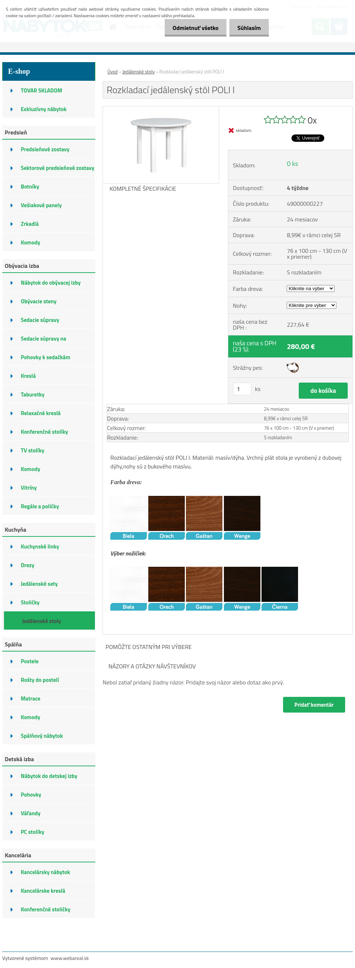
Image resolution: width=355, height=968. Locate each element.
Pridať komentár (313, 705)
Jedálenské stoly (138, 71)
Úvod (112, 71)
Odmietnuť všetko (192, 27)
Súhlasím (248, 27)
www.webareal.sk (70, 958)
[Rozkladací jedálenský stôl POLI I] (161, 109)
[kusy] (242, 389)
